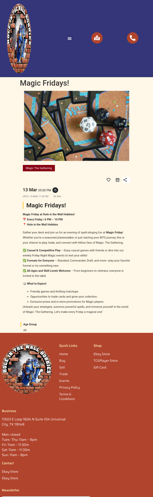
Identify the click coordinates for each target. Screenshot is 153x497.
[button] (70, 38)
